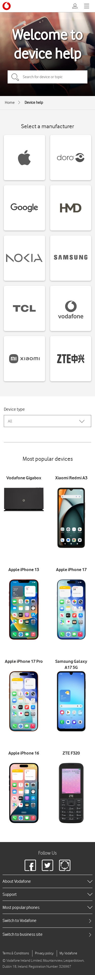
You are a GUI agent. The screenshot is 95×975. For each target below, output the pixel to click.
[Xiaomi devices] (24, 358)
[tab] (47, 920)
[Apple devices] (24, 157)
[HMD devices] (70, 207)
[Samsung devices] (70, 258)
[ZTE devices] (70, 358)
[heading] (47, 881)
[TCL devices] (24, 308)
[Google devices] (24, 207)
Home (10, 102)
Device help (34, 102)
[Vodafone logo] (7, 6)
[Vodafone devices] (70, 308)
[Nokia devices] (24, 258)
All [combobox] (10, 421)
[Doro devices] (70, 157)
